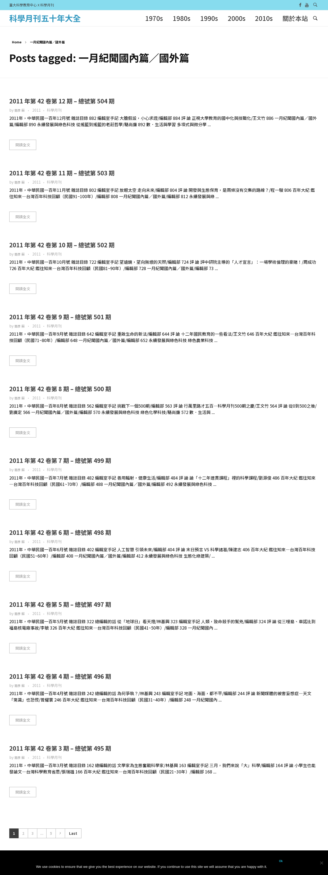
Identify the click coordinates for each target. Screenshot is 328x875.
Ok (281, 861)
